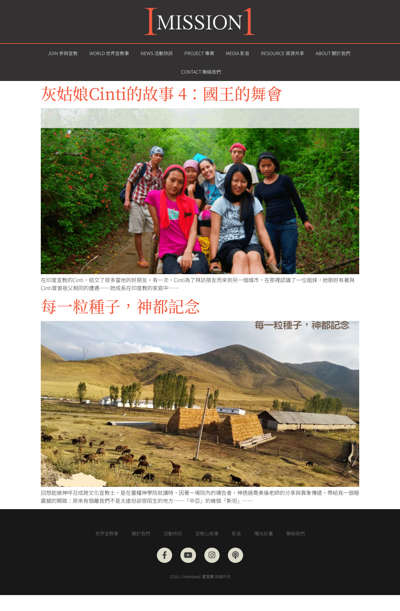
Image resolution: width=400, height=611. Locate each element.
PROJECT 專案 (199, 53)
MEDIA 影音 (237, 53)
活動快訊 (173, 533)
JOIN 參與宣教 (63, 53)
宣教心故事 (207, 533)
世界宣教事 (106, 533)
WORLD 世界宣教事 (109, 53)
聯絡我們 (295, 533)
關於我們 (141, 533)
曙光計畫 (263, 533)
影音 (236, 533)
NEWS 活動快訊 (157, 53)
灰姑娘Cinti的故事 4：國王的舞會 (161, 93)
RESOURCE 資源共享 (282, 53)
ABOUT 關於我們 (333, 53)
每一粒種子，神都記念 (120, 305)
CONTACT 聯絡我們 (201, 71)
